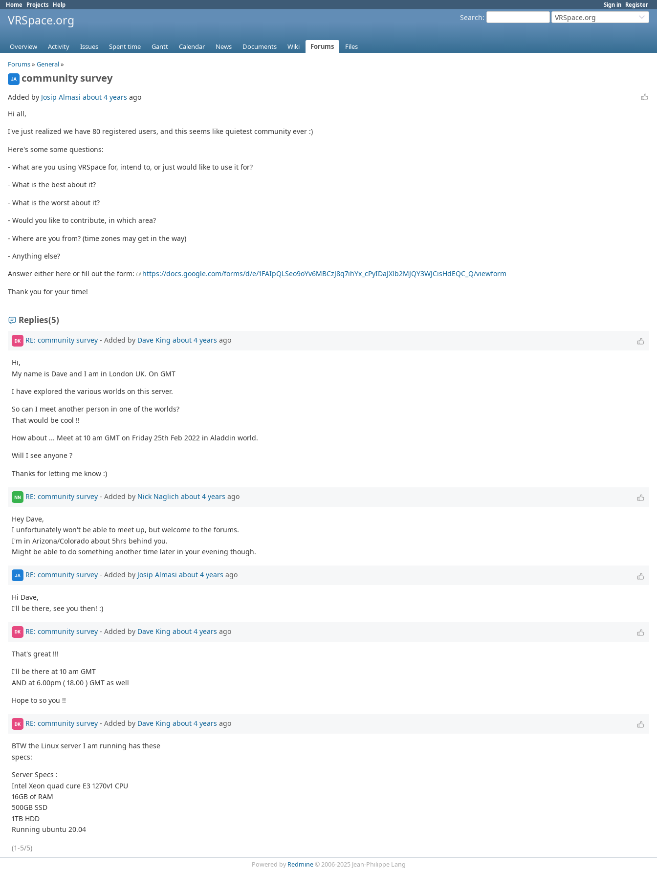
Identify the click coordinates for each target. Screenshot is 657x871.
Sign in (612, 4)
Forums (322, 46)
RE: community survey (61, 340)
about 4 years (105, 97)
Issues (89, 46)
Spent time (125, 46)
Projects (37, 4)
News (224, 46)
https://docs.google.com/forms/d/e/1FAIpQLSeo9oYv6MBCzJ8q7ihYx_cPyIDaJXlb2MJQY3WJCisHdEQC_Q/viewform (324, 273)
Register (636, 4)
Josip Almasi (61, 97)
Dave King (154, 340)
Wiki (293, 46)
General (48, 64)
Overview (23, 46)
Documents (259, 46)
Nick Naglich (158, 496)
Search (471, 17)
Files (351, 46)
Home (14, 4)
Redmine (300, 864)
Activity (58, 46)
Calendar (192, 46)
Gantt (160, 46)
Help (59, 4)
